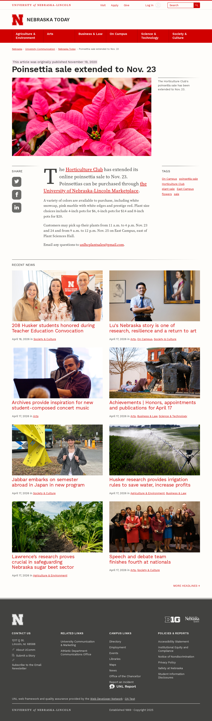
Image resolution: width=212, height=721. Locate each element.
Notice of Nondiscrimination (176, 656)
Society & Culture (179, 36)
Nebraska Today (48, 20)
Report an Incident (122, 685)
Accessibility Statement (173, 641)
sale (176, 194)
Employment (117, 647)
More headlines (185, 585)
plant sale (168, 188)
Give (126, 5)
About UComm (25, 649)
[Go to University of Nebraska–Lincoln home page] (17, 19)
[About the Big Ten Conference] (172, 619)
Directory (115, 641)
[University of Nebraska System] (192, 619)
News (113, 670)
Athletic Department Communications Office (76, 652)
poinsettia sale (188, 178)
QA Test (130, 698)
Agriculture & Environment (25, 36)
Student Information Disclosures (171, 675)
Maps (112, 664)
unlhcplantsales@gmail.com (102, 244)
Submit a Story (25, 655)
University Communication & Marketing (78, 643)
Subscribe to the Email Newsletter (26, 666)
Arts (50, 34)
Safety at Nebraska (170, 668)
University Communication (40, 49)
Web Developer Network (106, 698)
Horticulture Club (84, 169)
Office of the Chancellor (125, 676)
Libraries (114, 658)
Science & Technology (149, 36)
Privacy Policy (167, 662)
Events (113, 653)
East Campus (185, 188)
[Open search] (183, 5)
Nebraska (17, 49)
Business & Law (90, 34)
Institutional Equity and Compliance (173, 649)
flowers (167, 194)
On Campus (118, 34)
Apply (114, 5)
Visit (103, 5)
